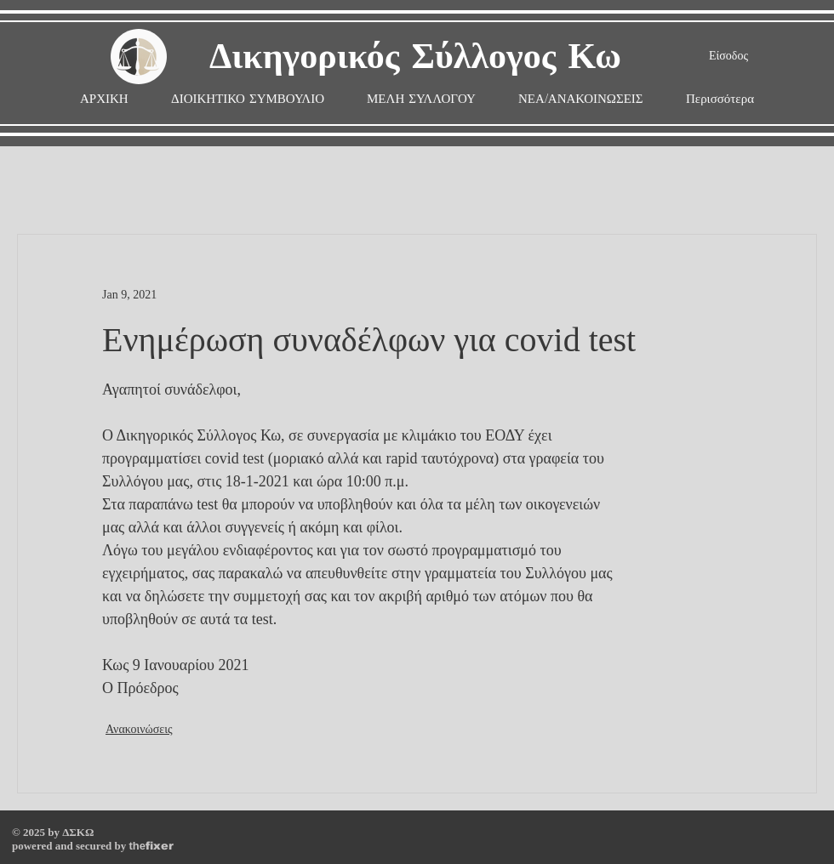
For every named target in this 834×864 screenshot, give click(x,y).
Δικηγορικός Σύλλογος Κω (415, 57)
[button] (421, 99)
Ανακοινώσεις (139, 729)
